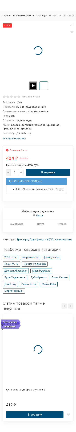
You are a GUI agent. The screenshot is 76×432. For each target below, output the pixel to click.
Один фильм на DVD (41, 239)
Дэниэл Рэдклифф (35, 264)
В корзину (48, 172)
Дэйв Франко (38, 277)
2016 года (10, 257)
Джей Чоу (10, 284)
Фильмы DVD (23, 15)
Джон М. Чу (11, 264)
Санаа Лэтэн (29, 284)
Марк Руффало (41, 270)
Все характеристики (14, 138)
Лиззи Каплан (59, 277)
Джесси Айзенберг (15, 270)
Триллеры (41, 15)
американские (30, 257)
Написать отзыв (31, 96)
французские (51, 257)
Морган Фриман (13, 291)
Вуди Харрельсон (15, 277)
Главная (7, 15)
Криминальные (63, 239)
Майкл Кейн (49, 284)
